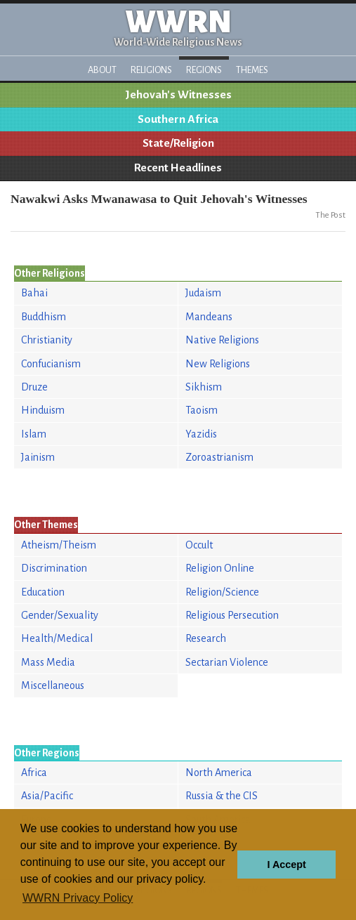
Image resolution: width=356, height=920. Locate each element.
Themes (252, 70)
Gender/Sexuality (59, 615)
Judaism (203, 292)
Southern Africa (178, 119)
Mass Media (48, 662)
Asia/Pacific (47, 795)
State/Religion (178, 143)
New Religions (217, 363)
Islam (33, 434)
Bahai (34, 292)
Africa (34, 772)
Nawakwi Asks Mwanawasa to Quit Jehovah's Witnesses (159, 199)
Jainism (38, 457)
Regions (204, 70)
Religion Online (219, 568)
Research (205, 638)
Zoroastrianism (219, 457)
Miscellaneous (52, 685)
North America (218, 772)
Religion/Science (222, 592)
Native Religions (222, 340)
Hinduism (43, 410)
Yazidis (201, 434)
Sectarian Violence (226, 662)
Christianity (46, 340)
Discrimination (54, 568)
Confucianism (51, 363)
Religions (151, 70)
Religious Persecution (232, 615)
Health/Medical (57, 638)
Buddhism (43, 316)
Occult (199, 545)
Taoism (201, 410)
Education (43, 592)
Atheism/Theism (58, 545)
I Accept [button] (286, 864)
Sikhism (203, 387)
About (102, 70)
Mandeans (208, 316)
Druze (34, 387)
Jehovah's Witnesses (178, 94)
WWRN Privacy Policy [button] (77, 898)
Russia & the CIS (221, 795)
